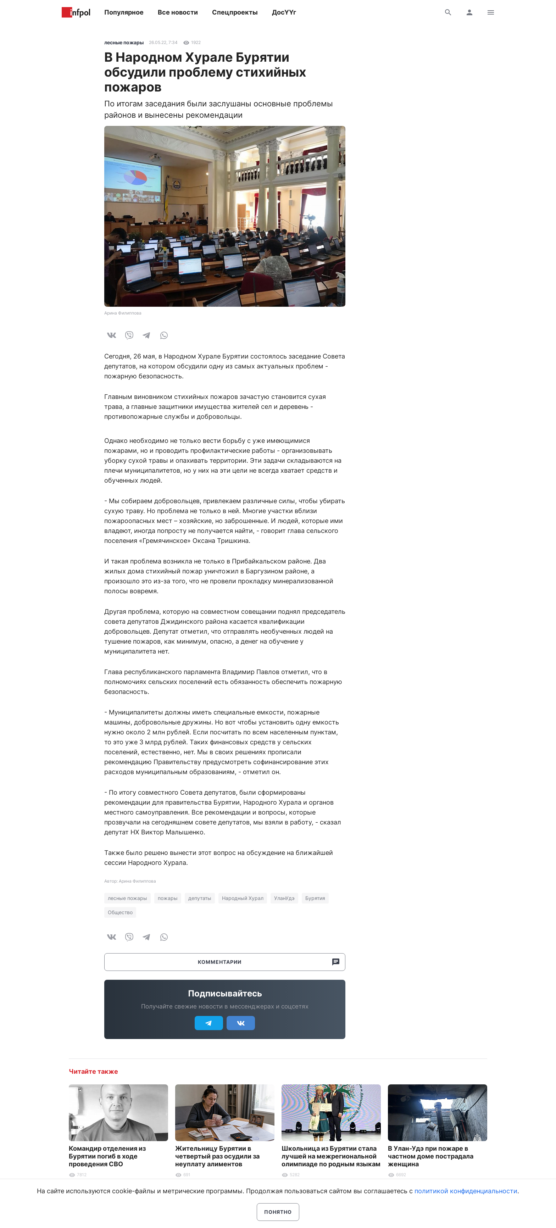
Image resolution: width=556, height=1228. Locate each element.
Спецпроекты (235, 12)
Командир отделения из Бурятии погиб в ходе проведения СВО (107, 1156)
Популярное (124, 12)
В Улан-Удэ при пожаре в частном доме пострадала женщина (430, 1156)
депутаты (199, 898)
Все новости (178, 12)
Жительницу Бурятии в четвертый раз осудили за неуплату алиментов (217, 1156)
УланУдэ (284, 898)
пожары (168, 898)
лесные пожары (124, 42)
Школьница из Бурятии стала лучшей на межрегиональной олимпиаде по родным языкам (331, 1156)
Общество (120, 912)
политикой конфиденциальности (466, 1191)
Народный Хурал (242, 898)
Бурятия (315, 898)
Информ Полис (76, 12)
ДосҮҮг (284, 12)
